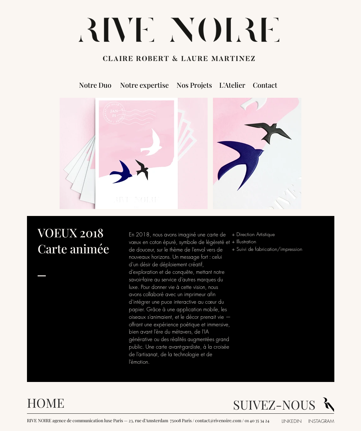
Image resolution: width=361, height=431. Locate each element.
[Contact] (265, 84)
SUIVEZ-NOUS (274, 404)
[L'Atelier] (232, 84)
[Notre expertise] (144, 84)
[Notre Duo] (95, 84)
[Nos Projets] (194, 84)
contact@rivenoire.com (218, 420)
